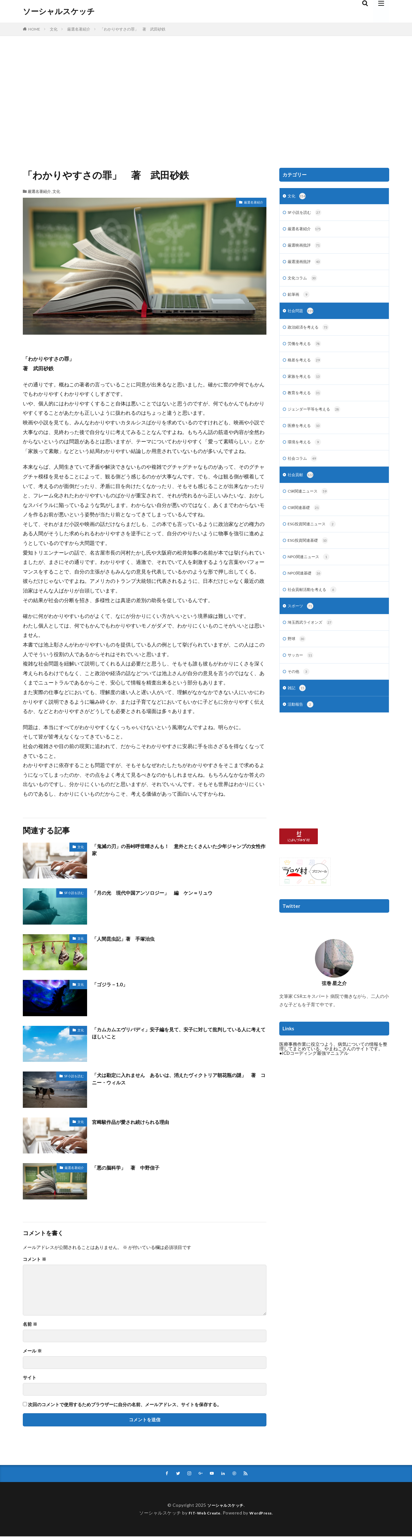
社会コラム (304, 469)
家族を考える (306, 384)
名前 (30, 1324)
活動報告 (302, 725)
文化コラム (304, 282)
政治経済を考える (311, 333)
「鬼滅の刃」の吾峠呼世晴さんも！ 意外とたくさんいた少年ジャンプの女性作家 (178, 851)
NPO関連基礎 (307, 588)
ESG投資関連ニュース (315, 537)
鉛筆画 (300, 299)
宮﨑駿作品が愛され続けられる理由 (138, 1121)
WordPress (263, 1513)
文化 (54, 29)
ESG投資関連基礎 (311, 554)
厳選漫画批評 (306, 265)
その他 (300, 691)
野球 (297, 657)
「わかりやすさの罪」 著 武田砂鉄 (133, 29)
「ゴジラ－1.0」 (113, 984)
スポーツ (302, 622)
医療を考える (306, 435)
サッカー (302, 674)
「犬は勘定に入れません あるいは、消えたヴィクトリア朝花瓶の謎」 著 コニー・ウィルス (178, 1080)
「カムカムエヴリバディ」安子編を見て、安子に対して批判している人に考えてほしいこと (178, 1034)
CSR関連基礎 (306, 520)
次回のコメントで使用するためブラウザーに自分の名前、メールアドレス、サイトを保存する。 (124, 1404)
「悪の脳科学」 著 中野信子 (132, 1167)
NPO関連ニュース (311, 571)
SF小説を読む (74, 893)
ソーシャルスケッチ (59, 11)
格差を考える (306, 367)
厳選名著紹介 (78, 29)
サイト (29, 1377)
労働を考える (306, 350)
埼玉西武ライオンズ (313, 640)
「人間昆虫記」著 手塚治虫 (129, 938)
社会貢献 (302, 486)
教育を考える (306, 401)
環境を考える (306, 452)
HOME (34, 29)
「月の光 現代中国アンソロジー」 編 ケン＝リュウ (164, 892)
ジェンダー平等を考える (318, 418)
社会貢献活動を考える (315, 605)
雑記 (297, 708)
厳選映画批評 (306, 248)
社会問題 (302, 316)
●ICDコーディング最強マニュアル (313, 1073)
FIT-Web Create (202, 1513)
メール (32, 1351)
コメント (34, 1259)
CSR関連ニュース (311, 503)
